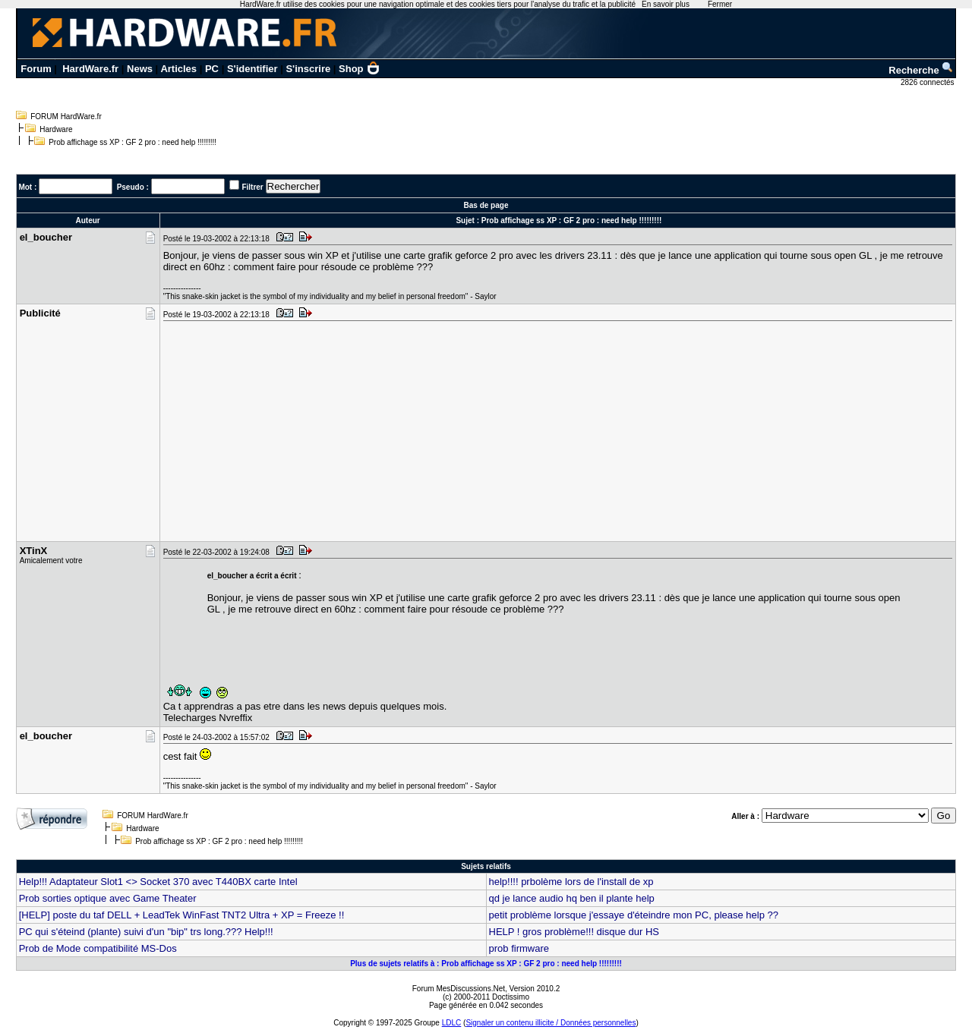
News (140, 68)
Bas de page (486, 205)
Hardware (55, 129)
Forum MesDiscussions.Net (458, 988)
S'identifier (252, 68)
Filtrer (252, 187)
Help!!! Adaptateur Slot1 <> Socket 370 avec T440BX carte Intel (158, 881)
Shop (359, 68)
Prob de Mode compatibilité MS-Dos (98, 948)
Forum (36, 68)
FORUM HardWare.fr (66, 116)
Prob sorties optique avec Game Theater (108, 898)
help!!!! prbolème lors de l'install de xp (571, 881)
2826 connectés (928, 82)
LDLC (452, 1023)
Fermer (720, 4)
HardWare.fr (90, 68)
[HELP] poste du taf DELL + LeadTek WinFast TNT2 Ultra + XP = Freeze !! (182, 915)
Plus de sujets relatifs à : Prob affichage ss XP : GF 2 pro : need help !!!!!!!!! (486, 963)
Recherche (921, 70)
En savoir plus (666, 4)
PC (212, 68)
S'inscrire (308, 68)
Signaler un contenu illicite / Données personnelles (550, 1023)
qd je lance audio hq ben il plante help (572, 898)
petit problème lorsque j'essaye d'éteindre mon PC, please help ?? (633, 915)
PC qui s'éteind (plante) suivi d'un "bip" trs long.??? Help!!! (146, 931)
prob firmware (519, 948)
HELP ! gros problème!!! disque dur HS (574, 931)
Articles (178, 68)
